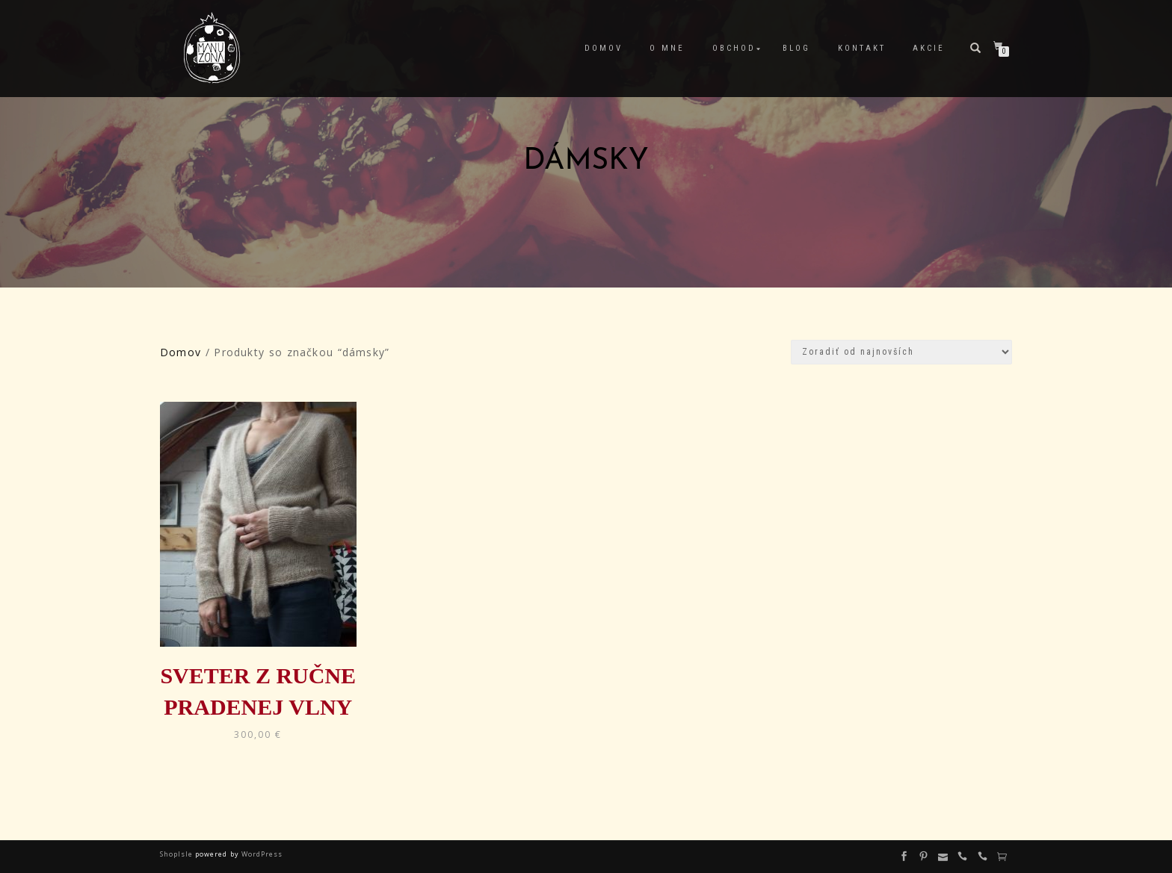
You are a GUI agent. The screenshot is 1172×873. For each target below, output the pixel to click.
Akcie (929, 48)
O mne (667, 48)
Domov (604, 48)
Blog (796, 48)
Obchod (734, 48)
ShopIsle (177, 854)
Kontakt (862, 48)
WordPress (261, 854)
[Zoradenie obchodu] (901, 352)
